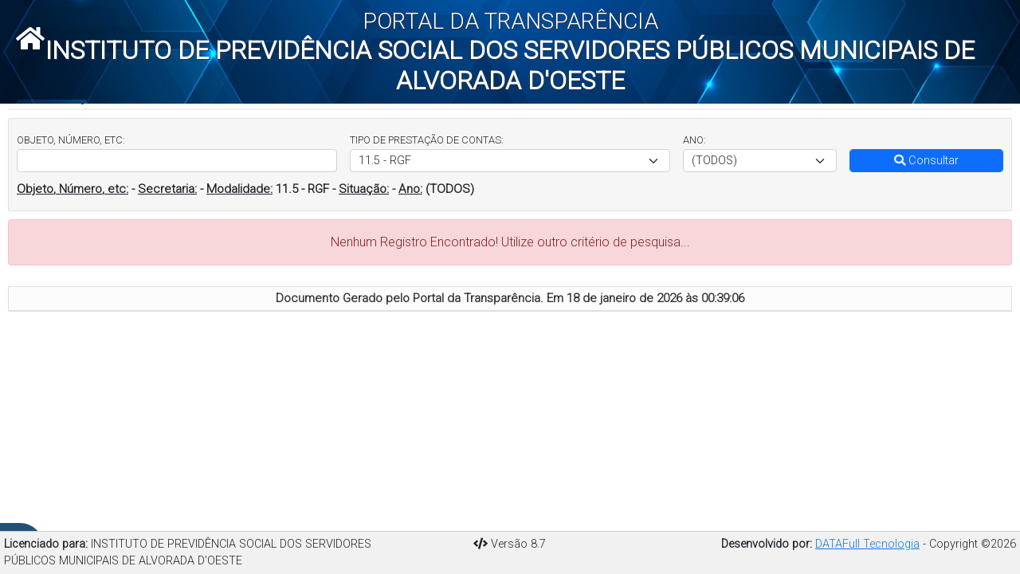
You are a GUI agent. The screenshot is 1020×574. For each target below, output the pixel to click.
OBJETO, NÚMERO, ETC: (71, 140)
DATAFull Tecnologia (867, 544)
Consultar (926, 160)
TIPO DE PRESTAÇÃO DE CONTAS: (427, 140)
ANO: (694, 140)
